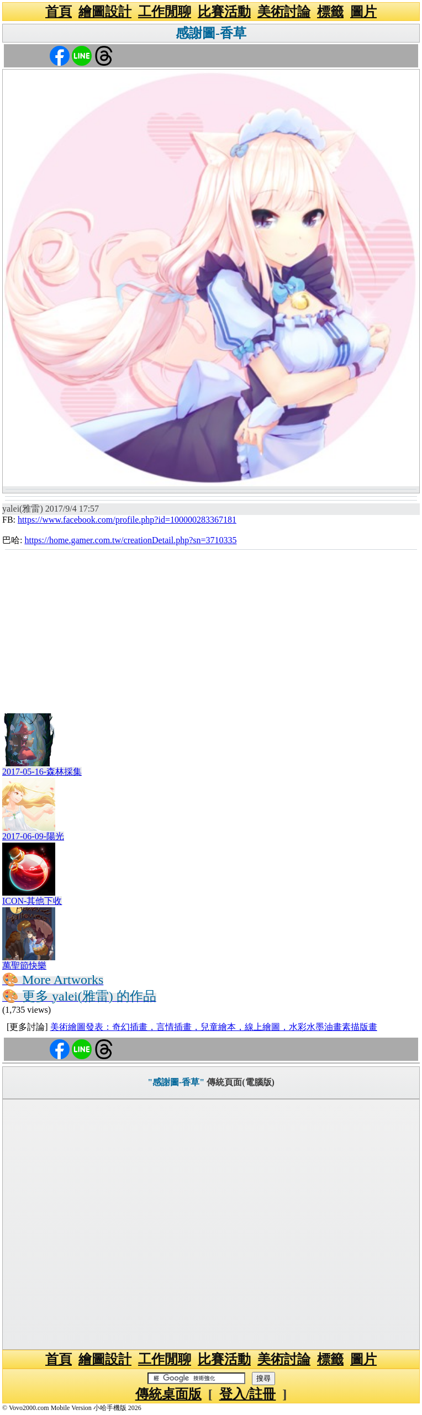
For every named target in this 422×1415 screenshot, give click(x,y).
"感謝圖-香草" (175, 1082)
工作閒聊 (164, 11)
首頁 (58, 11)
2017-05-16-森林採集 (42, 771)
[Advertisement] (211, 633)
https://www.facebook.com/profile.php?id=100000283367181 (127, 519)
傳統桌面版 (168, 1394)
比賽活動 (224, 11)
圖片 (363, 11)
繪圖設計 (104, 11)
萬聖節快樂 (24, 965)
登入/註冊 (247, 1394)
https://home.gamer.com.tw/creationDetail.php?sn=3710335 (130, 540)
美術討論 (283, 11)
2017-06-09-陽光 (33, 836)
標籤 (330, 11)
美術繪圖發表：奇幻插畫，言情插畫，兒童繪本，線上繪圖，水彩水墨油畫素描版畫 (213, 1027)
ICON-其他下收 (32, 901)
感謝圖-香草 (211, 33)
